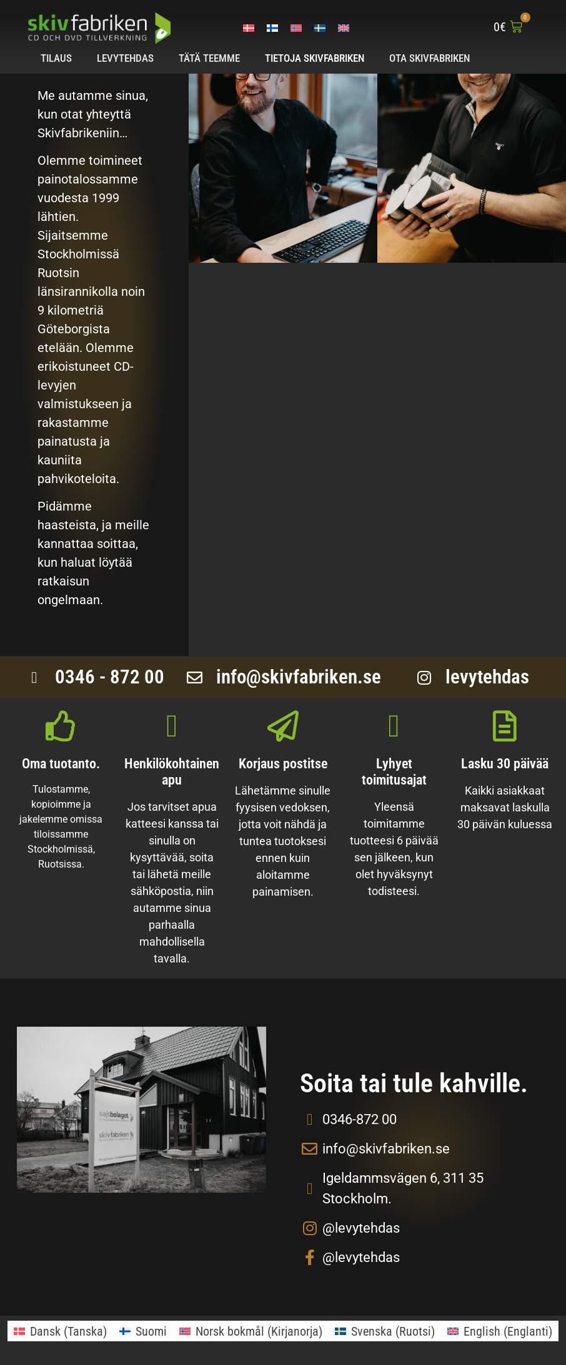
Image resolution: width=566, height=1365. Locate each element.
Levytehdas (125, 58)
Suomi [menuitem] (151, 1331)
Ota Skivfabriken (429, 58)
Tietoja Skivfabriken (314, 58)
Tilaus (56, 58)
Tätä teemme (209, 58)
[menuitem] (249, 27)
